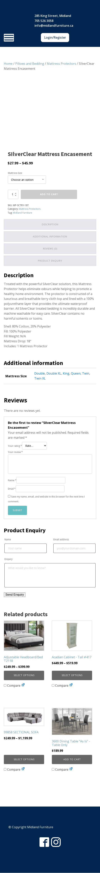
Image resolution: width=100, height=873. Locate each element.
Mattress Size (15, 173)
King (66, 373)
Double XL (53, 373)
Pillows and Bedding (29, 63)
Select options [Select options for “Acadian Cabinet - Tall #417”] (72, 675)
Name (12, 480)
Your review (15, 452)
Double (39, 373)
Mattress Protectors (61, 63)
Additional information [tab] (50, 236)
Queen (76, 373)
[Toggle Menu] (8, 37)
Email (12, 489)
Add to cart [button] (72, 759)
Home (8, 63)
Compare (12, 685)
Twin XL (40, 378)
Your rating (15, 446)
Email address (61, 539)
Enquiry (8, 559)
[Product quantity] (13, 194)
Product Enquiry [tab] (50, 261)
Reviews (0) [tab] (50, 248)
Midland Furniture (22, 212)
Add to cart (49, 194)
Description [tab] (50, 224)
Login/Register (55, 37)
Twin (85, 373)
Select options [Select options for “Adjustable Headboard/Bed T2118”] (24, 675)
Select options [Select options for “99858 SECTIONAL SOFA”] (24, 759)
